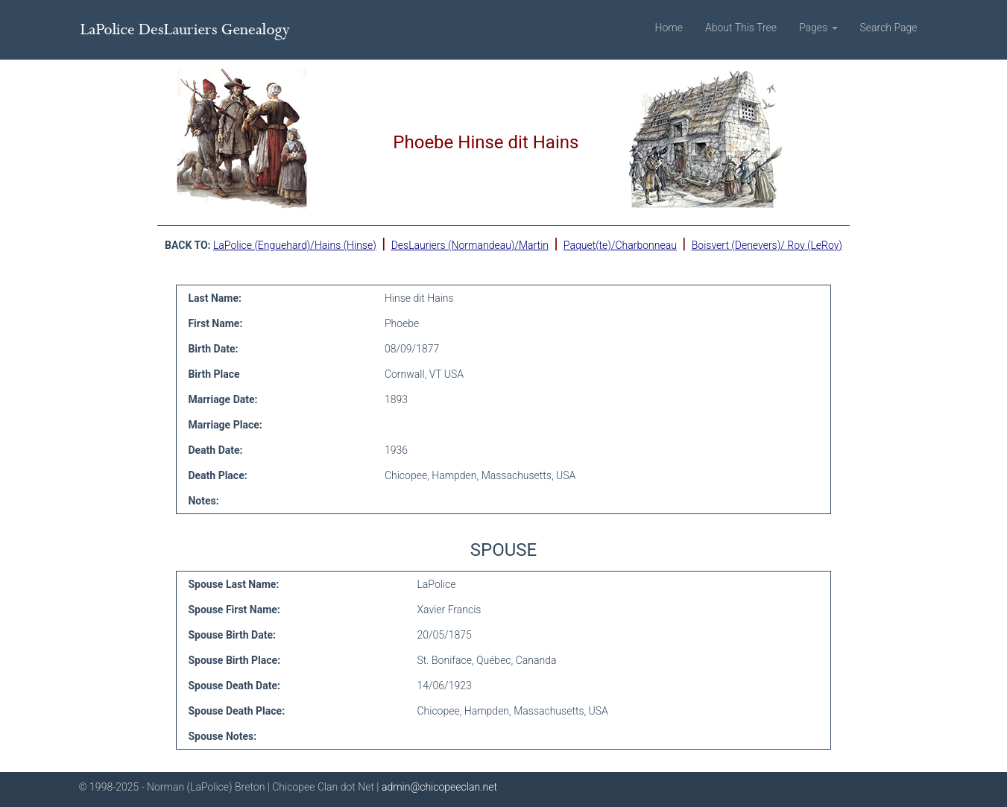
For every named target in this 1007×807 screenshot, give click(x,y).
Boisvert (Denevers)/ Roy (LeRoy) (767, 245)
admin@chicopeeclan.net (439, 787)
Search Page (889, 28)
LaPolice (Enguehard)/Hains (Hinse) (294, 245)
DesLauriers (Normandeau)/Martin (470, 245)
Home (669, 28)
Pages (818, 28)
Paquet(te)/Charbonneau (620, 245)
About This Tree (741, 28)
